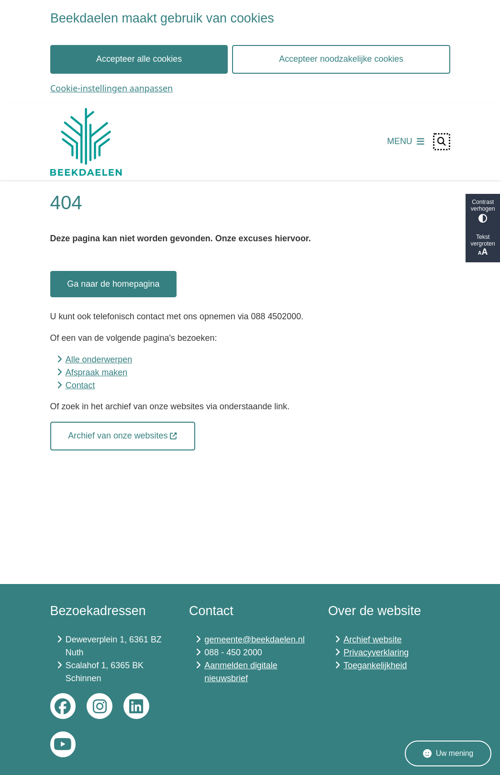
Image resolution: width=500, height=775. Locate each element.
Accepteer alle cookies (139, 59)
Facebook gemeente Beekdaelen (63, 706)
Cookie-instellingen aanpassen (111, 88)
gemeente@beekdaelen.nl (254, 639)
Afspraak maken (96, 372)
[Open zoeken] (441, 141)
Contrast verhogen (483, 211)
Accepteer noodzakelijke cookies (341, 59)
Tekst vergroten (483, 245)
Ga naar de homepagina (113, 284)
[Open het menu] (405, 142)
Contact (80, 385)
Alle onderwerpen (99, 359)
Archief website (372, 639)
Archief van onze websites (122, 435)
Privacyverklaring (376, 652)
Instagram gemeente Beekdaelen (99, 706)
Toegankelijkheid (375, 665)
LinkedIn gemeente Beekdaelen (136, 706)
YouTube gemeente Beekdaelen (63, 744)
